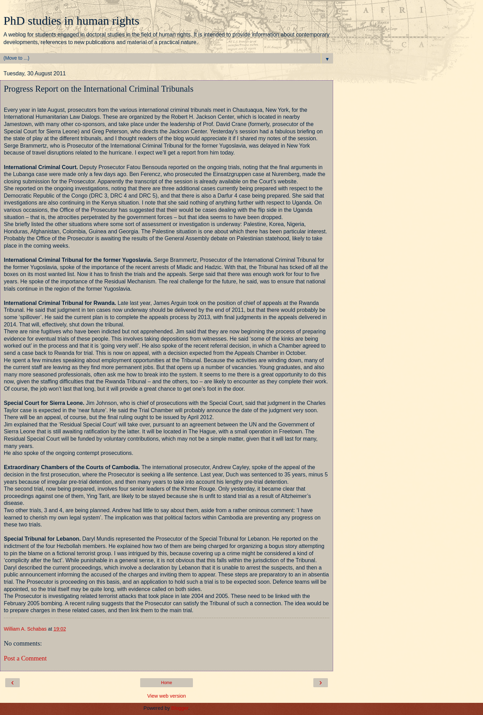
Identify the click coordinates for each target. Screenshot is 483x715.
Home (166, 682)
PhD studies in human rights (71, 20)
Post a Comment (25, 658)
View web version (166, 696)
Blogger (179, 708)
